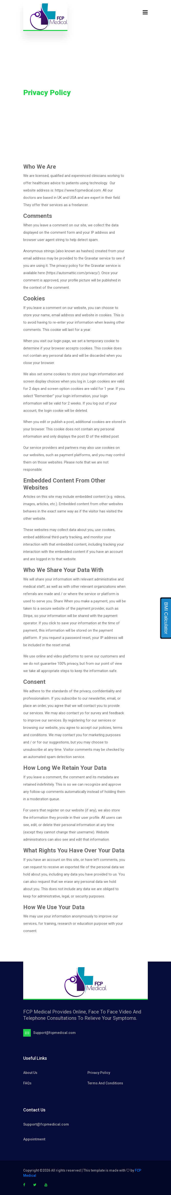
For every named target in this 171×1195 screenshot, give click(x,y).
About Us (30, 1073)
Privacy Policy (98, 1073)
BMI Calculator (166, 618)
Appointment (34, 1139)
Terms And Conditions (105, 1083)
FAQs (27, 1083)
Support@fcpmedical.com (46, 1124)
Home (28, 100)
